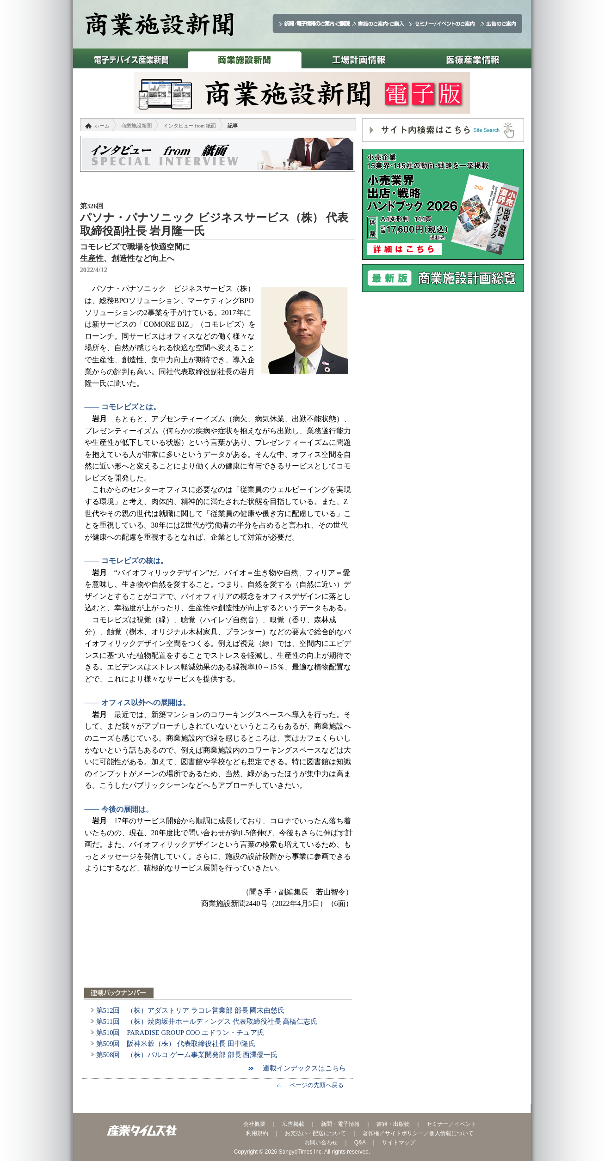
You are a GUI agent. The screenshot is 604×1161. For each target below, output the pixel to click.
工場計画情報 (359, 58)
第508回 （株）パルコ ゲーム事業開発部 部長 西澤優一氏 (187, 1054)
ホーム (102, 125)
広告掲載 (293, 1124)
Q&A (360, 1142)
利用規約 (257, 1133)
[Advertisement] (219, 953)
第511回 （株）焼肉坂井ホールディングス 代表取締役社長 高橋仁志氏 (207, 1021)
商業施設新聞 (244, 58)
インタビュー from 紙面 (189, 125)
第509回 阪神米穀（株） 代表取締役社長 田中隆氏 (175, 1043)
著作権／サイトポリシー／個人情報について (418, 1133)
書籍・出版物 (393, 1124)
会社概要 (254, 1124)
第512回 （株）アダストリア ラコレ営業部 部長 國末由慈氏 (190, 1010)
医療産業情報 (473, 58)
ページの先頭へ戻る (314, 1085)
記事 (233, 125)
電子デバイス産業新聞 (130, 58)
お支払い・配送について (315, 1133)
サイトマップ (398, 1142)
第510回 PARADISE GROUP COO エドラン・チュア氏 (180, 1032)
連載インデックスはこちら (301, 1068)
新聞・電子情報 (340, 1124)
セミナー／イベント (451, 1124)
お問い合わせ (321, 1142)
